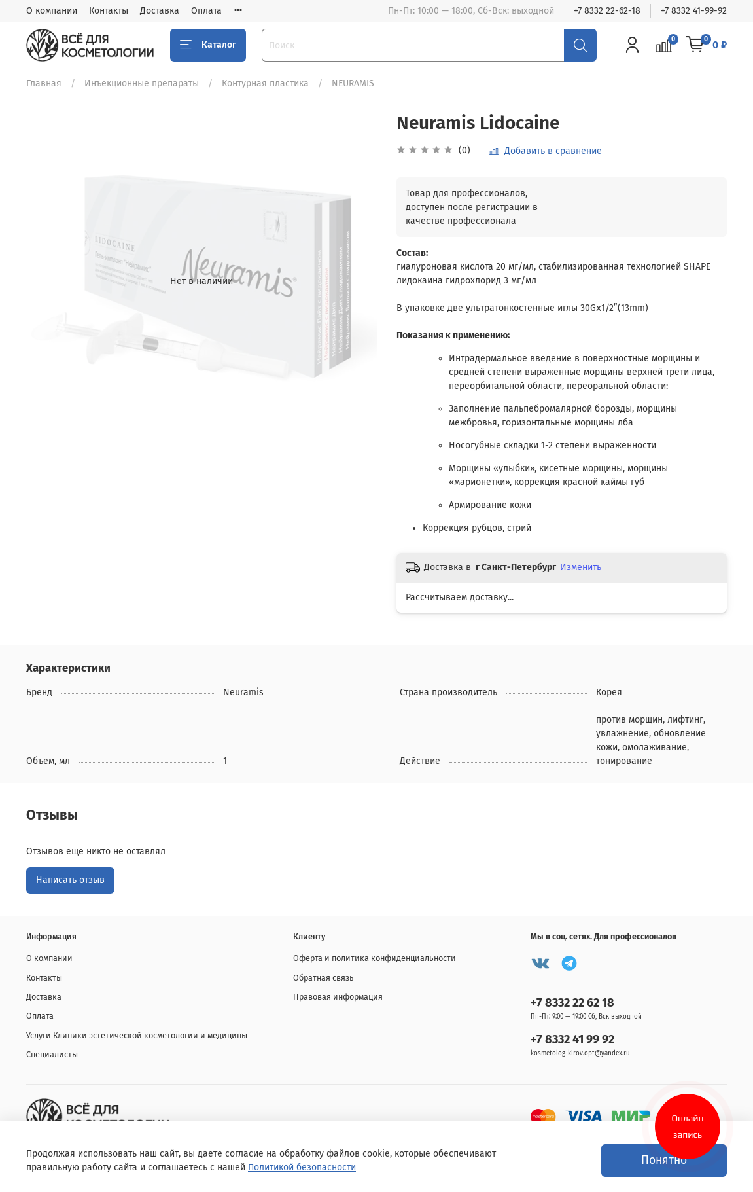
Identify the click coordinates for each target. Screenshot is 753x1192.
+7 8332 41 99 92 (572, 1039)
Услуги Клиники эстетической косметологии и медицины (136, 1035)
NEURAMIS (353, 83)
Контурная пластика (265, 83)
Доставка (159, 10)
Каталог (208, 45)
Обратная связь (323, 978)
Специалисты (52, 1054)
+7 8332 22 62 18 (572, 1003)
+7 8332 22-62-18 (607, 10)
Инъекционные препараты (141, 83)
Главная (43, 83)
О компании (51, 10)
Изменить (580, 567)
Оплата (206, 10)
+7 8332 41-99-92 (694, 10)
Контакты (108, 10)
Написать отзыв (70, 880)
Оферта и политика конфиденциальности (374, 958)
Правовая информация (338, 997)
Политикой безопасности (302, 1167)
